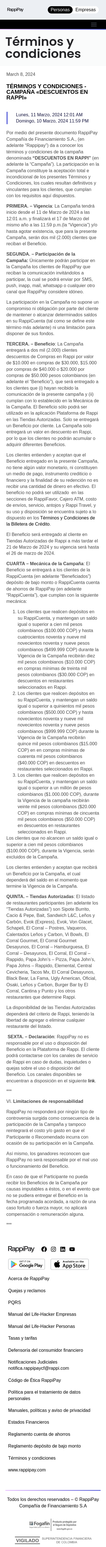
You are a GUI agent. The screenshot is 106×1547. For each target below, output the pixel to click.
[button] (94, 24)
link (91, 1080)
